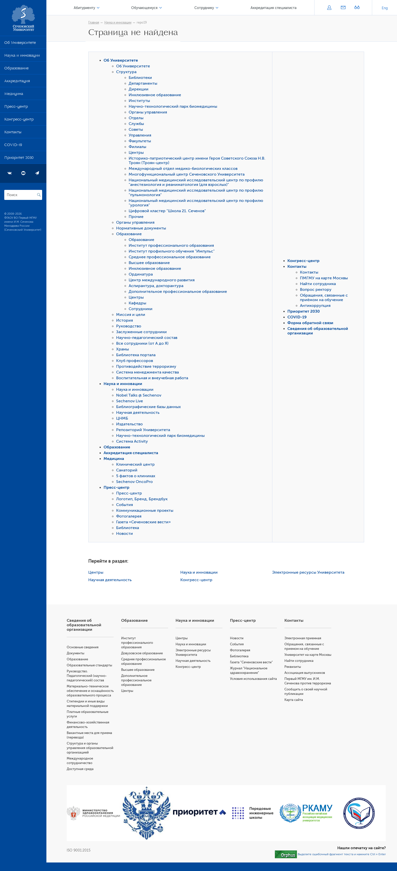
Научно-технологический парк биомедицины (174, 107)
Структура (127, 72)
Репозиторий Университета (144, 430)
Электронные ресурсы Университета (309, 573)
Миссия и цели (131, 315)
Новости (125, 534)
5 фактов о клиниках (136, 476)
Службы (137, 124)
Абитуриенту (86, 8)
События (125, 505)
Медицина (13, 94)
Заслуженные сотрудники (142, 332)
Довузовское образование (144, 654)
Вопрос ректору (317, 290)
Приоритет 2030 (19, 158)
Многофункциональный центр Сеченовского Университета (188, 175)
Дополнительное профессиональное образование (179, 292)
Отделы (137, 118)
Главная (95, 22)
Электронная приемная (303, 639)
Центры (137, 153)
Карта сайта (294, 709)
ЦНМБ (123, 419)
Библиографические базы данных (149, 407)
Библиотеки (141, 78)
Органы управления (149, 112)
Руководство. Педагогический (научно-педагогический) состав (89, 676)
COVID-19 (13, 145)
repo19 (143, 22)
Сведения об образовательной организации (86, 625)
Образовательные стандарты (91, 666)
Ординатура (142, 275)
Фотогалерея (130, 517)
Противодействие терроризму (147, 367)
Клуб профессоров (135, 361)
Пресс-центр (16, 107)
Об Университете (20, 43)
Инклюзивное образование (156, 95)
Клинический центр (136, 465)
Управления (141, 136)
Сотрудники (142, 309)
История (125, 321)
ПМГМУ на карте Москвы (325, 278)
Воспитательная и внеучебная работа (153, 378)
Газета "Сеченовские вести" (252, 663)
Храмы (123, 349)
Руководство (129, 326)
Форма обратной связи (312, 323)
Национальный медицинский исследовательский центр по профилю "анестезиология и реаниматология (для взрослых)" (197, 182)
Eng (385, 8)
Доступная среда (82, 778)
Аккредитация (17, 81)
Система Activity (133, 442)
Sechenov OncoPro (135, 482)
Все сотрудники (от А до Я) (143, 344)
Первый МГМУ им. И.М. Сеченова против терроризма (303, 688)
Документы (78, 654)
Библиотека (128, 528)
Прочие (137, 217)
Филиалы (138, 147)
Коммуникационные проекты (146, 511)
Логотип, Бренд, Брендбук (143, 499)
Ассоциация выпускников (305, 678)
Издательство (130, 424)
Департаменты (144, 84)
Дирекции (140, 89)
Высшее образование (150, 263)
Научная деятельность (139, 413)
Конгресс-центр (19, 120)
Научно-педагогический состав (148, 338)
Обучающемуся (146, 8)
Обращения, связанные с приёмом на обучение (325, 298)
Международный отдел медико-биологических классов (184, 169)
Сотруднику (205, 8)
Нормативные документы (142, 228)
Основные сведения (85, 648)
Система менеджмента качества (148, 372)
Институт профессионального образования (172, 246)
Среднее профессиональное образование (171, 257)
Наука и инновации (22, 56)
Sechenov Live (130, 401)
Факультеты (141, 141)
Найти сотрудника (319, 284)
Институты (140, 101)
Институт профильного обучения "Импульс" (173, 252)
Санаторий (128, 470)
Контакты (12, 133)
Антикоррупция (316, 306)
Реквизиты (293, 672)
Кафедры (138, 303)
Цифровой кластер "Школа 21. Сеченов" (168, 211)
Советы (137, 130)
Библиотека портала (137, 355)
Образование (16, 69)
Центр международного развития (163, 280)
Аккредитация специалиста (274, 8)
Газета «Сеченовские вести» (144, 522)
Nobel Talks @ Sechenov (140, 396)
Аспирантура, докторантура (157, 286)
